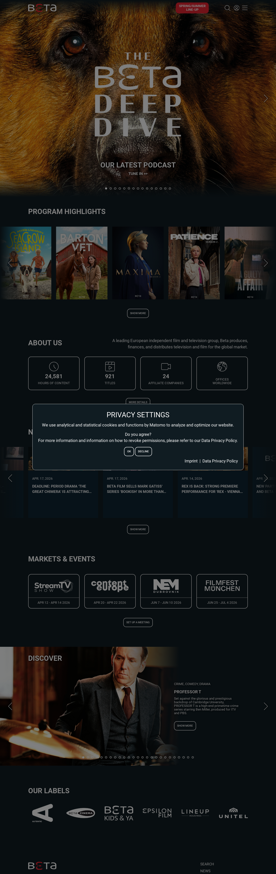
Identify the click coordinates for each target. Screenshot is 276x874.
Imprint (191, 461)
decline (143, 451)
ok (129, 451)
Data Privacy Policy (220, 461)
